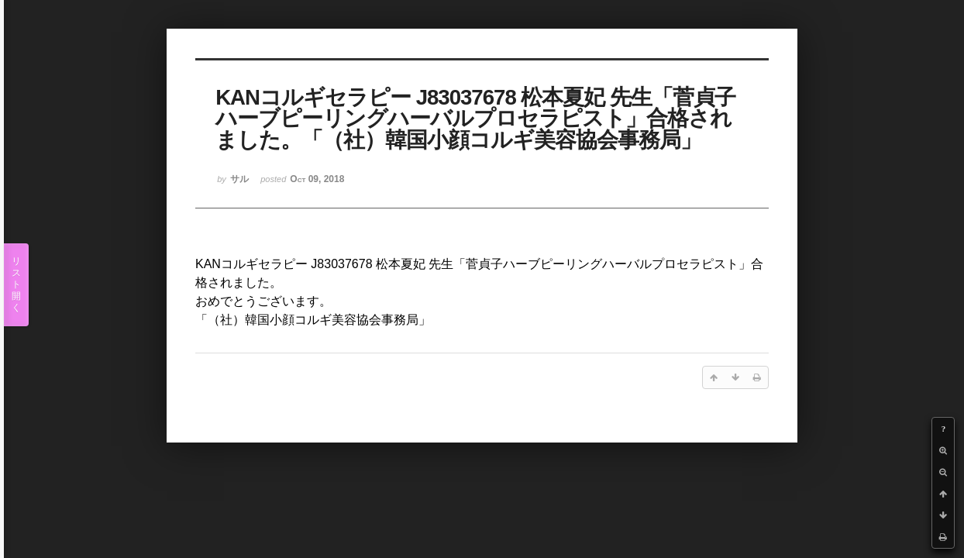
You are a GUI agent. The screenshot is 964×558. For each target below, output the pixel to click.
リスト (16, 285)
